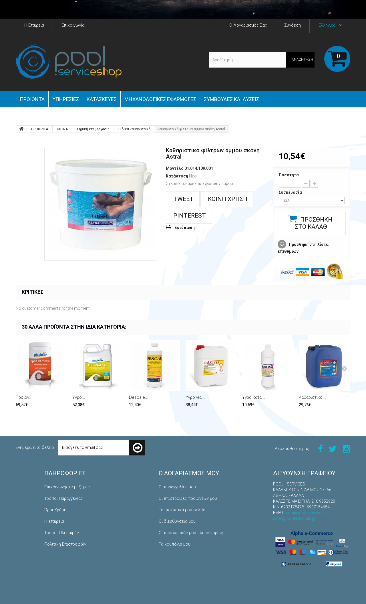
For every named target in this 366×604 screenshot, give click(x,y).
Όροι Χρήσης (56, 509)
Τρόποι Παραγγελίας (63, 498)
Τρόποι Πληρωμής (61, 532)
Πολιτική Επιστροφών (65, 544)
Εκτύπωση (184, 227)
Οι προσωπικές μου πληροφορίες (191, 532)
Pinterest (189, 215)
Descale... (138, 397)
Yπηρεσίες (65, 99)
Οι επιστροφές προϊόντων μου (188, 498)
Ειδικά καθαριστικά (134, 129)
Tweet (183, 199)
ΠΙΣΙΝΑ (62, 129)
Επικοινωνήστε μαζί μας (67, 486)
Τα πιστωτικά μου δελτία (182, 509)
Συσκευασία (291, 192)
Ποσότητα (289, 175)
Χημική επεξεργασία (93, 129)
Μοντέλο (175, 168)
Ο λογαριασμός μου (189, 473)
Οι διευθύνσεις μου (177, 521)
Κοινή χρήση (226, 199)
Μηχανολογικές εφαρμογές (160, 99)
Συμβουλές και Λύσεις (231, 99)
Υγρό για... (195, 397)
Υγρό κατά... (253, 397)
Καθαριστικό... (312, 397)
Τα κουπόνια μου (174, 544)
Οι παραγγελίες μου (177, 486)
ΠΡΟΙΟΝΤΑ (32, 99)
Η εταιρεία (54, 521)
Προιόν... (24, 397)
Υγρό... (78, 397)
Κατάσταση (177, 176)
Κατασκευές (102, 99)
